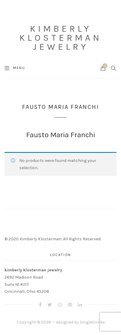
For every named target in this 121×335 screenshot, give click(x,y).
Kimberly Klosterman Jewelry (60, 37)
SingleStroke (92, 322)
